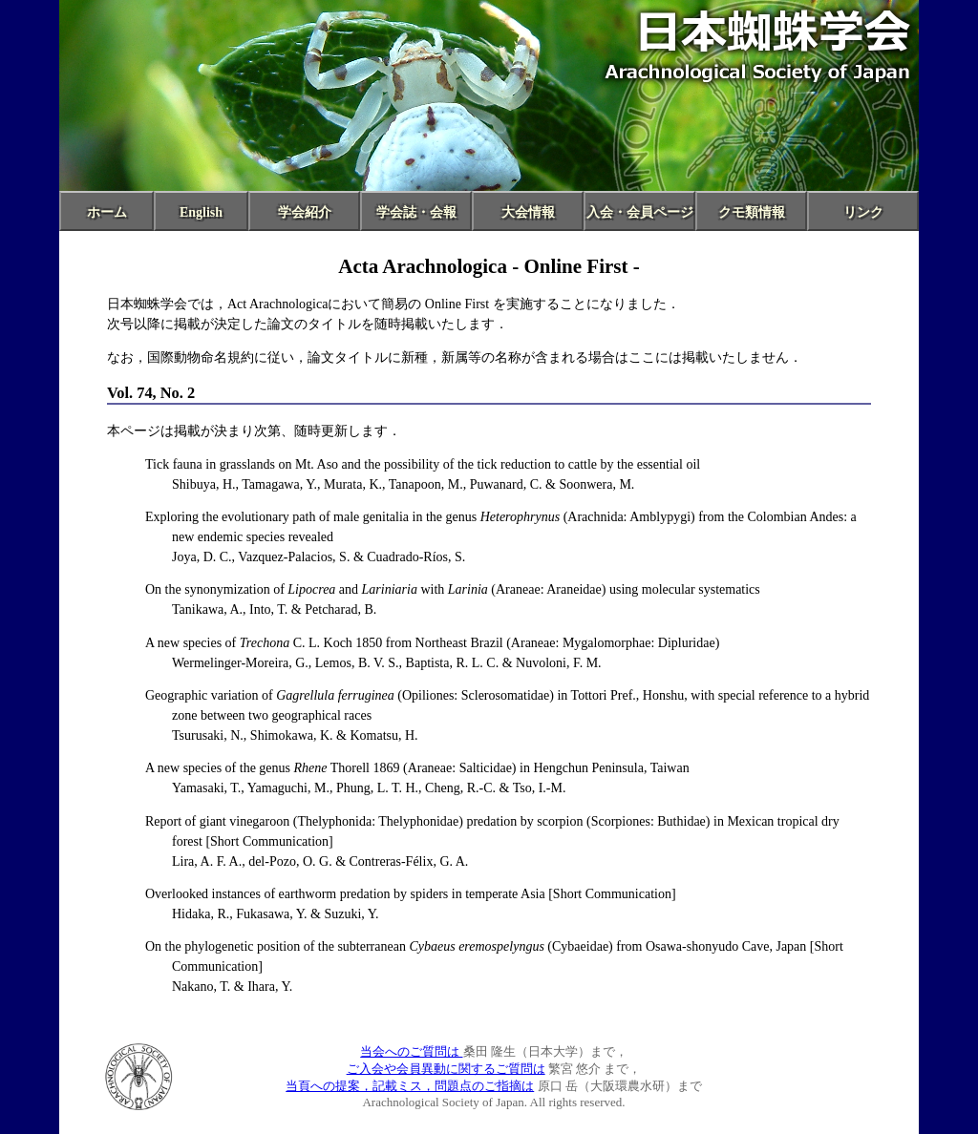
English (201, 212)
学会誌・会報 (416, 212)
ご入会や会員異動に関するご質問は (446, 1068)
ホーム (107, 212)
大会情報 (528, 212)
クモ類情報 (751, 212)
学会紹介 (304, 212)
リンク (863, 212)
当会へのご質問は (411, 1051)
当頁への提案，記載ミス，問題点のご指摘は (410, 1086)
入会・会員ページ (639, 212)
